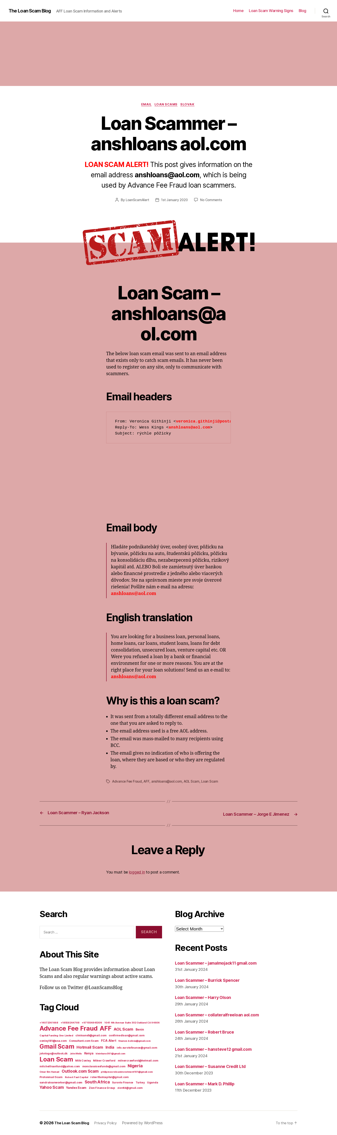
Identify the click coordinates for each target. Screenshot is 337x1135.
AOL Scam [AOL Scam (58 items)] (123, 1029)
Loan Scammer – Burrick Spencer (210, 980)
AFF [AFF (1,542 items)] (105, 1028)
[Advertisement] (168, 54)
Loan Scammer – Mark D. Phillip (208, 1083)
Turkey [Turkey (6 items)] (140, 1082)
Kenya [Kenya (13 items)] (88, 1053)
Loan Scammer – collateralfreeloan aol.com (221, 1014)
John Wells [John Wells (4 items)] (76, 1053)
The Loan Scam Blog (32, 10)
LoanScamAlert (136, 201)
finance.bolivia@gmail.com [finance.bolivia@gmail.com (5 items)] (134, 1040)
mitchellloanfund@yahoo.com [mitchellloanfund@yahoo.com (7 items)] (60, 1066)
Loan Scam (213, 782)
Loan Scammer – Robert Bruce (207, 1032)
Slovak (190, 105)
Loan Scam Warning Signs (271, 10)
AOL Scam (194, 782)
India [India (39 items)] (110, 1047)
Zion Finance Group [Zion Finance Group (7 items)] (102, 1087)
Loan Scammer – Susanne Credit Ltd (214, 1066)
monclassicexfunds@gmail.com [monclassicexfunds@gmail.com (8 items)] (104, 1066)
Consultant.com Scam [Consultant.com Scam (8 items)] (84, 1040)
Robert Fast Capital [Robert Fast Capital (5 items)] (76, 1077)
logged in (137, 872)
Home (238, 10)
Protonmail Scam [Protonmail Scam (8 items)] (51, 1077)
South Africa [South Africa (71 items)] (97, 1082)
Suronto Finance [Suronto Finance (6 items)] (122, 1082)
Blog (302, 10)
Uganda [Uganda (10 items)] (152, 1082)
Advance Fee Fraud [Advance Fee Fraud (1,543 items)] (68, 1028)
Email (145, 105)
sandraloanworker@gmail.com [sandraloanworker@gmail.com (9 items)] (61, 1082)
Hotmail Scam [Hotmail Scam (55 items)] (90, 1047)
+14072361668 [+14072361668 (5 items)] (49, 1022)
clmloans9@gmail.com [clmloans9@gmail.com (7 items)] (90, 1035)
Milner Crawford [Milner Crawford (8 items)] (104, 1060)
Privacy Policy (109, 1123)
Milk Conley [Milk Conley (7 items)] (83, 1060)
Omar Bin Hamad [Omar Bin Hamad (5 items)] (49, 1071)
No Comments (212, 201)
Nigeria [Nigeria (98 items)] (135, 1065)
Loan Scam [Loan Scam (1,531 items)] (56, 1059)
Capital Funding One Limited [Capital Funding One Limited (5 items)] (56, 1035)
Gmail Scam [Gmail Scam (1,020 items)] (57, 1046)
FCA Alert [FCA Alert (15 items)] (108, 1040)
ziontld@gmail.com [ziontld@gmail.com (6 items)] (130, 1087)
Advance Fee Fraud (127, 782)
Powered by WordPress (147, 1123)
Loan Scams (167, 105)
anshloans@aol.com (168, 782)
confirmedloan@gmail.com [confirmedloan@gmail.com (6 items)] (127, 1035)
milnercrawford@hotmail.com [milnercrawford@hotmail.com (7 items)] (138, 1060)
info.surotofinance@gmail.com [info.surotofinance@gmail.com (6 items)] (137, 1047)
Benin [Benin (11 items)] (140, 1029)
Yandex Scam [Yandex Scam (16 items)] (76, 1088)
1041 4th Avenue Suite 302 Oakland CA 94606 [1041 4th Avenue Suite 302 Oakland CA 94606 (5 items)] (132, 1022)
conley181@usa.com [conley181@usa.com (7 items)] (53, 1040)
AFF (148, 782)
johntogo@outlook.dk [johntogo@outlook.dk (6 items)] (53, 1053)
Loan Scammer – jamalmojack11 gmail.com (221, 963)
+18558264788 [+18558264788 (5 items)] (70, 1022)
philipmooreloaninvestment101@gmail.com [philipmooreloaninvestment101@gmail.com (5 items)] (127, 1071)
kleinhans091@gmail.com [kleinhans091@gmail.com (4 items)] (110, 1053)
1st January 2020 (174, 201)
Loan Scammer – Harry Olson (206, 997)
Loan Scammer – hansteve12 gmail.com (217, 1049)
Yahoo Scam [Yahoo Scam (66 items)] (52, 1087)
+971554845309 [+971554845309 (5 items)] (92, 1022)
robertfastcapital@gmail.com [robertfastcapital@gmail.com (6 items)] (109, 1077)
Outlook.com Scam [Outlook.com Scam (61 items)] (80, 1071)
